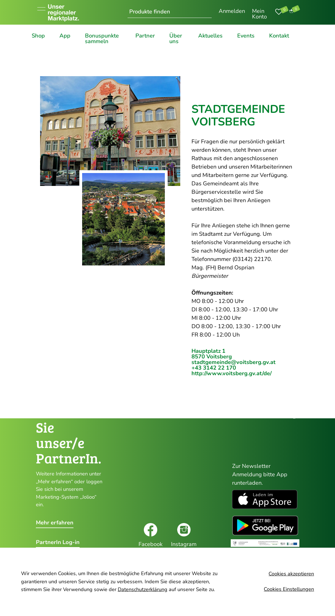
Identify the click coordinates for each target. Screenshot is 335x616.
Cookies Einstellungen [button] (289, 589)
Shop (38, 36)
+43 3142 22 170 (213, 368)
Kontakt (279, 36)
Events (246, 36)
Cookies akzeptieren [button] (291, 574)
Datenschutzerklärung (142, 589)
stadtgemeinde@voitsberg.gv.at (233, 362)
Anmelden (232, 11)
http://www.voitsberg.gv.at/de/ (231, 373)
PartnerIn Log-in (58, 542)
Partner (145, 36)
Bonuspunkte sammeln (102, 38)
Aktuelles (210, 36)
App (64, 36)
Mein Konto (259, 13)
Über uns (175, 38)
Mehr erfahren (54, 522)
